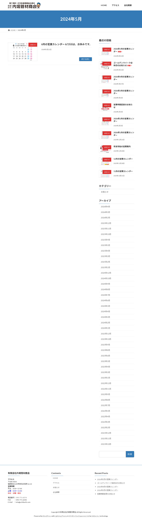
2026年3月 (105, 212)
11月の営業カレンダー (123, 171)
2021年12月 (106, 433)
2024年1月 (105, 328)
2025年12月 (106, 223)
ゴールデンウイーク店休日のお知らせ (111, 483)
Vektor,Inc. (95, 516)
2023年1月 (105, 378)
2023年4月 (105, 367)
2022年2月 (105, 427)
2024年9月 (105, 284)
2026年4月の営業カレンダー (107, 486)
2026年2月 (105, 217)
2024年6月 (105, 300)
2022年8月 (105, 400)
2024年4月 (105, 311)
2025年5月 (105, 245)
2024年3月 (105, 317)
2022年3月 (105, 422)
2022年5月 (105, 411)
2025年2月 (105, 262)
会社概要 (56, 492)
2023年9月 (105, 344)
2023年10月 (106, 339)
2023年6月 (105, 355)
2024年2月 (105, 322)
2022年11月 (106, 389)
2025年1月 (105, 267)
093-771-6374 (21, 498)
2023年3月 (105, 372)
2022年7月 (105, 405)
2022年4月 (105, 416)
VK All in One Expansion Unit (79, 516)
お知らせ (104, 192)
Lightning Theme (61, 516)
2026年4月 (105, 206)
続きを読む (85, 59)
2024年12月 (106, 273)
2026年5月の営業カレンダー (107, 479)
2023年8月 (105, 350)
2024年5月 (105, 306)
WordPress (47, 516)
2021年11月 (106, 438)
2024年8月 (105, 289)
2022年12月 (106, 383)
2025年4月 (105, 250)
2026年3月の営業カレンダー (107, 490)
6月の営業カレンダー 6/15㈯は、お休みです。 (66, 44)
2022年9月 (105, 394)
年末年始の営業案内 (122, 146)
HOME (55, 478)
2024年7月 (105, 295)
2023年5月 (105, 361)
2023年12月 (106, 333)
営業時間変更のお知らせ (106, 494)
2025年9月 (105, 239)
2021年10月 (106, 444)
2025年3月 (105, 256)
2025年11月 (106, 228)
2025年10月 (106, 234)
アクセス (56, 483)
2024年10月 (106, 278)
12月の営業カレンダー (123, 159)
